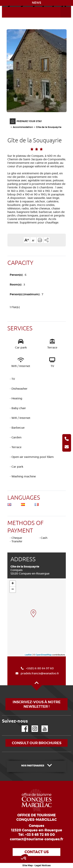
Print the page (40, 240)
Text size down (33, 240)
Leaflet (28, 654)
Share (46, 240)
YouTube (42, 725)
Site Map (27, 865)
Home (10, 118)
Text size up (27, 240)
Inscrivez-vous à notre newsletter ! (37, 704)
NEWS (36, 2)
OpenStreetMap (43, 654)
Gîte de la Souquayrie (48, 127)
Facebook (22, 725)
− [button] (12, 589)
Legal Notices (43, 865)
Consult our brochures (36, 743)
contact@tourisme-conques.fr (36, 839)
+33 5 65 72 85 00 (40, 834)
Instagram (32, 725)
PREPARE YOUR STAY (29, 121)
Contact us (37, 851)
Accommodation (23, 127)
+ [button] (12, 584)
